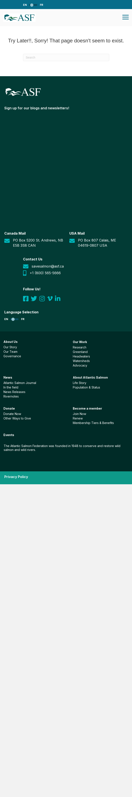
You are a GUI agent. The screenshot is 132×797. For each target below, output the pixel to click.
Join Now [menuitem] (79, 413)
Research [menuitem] (79, 347)
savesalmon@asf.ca (48, 266)
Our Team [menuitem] (10, 351)
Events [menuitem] (8, 435)
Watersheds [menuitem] (81, 360)
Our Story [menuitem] (10, 347)
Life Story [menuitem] (79, 382)
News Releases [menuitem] (14, 391)
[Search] (66, 57)
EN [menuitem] (25, 4)
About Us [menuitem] (10, 342)
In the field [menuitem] (10, 387)
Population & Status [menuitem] (86, 387)
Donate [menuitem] (9, 408)
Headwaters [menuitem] (81, 356)
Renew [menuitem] (78, 418)
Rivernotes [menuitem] (11, 396)
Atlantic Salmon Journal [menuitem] (19, 382)
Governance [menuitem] (12, 356)
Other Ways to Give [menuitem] (17, 418)
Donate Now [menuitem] (12, 413)
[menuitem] (28, 5)
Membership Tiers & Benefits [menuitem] (93, 422)
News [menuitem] (7, 377)
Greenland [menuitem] (80, 351)
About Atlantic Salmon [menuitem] (90, 377)
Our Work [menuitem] (80, 342)
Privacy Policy (16, 477)
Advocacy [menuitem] (80, 365)
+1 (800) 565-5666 (45, 273)
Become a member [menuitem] (87, 408)
